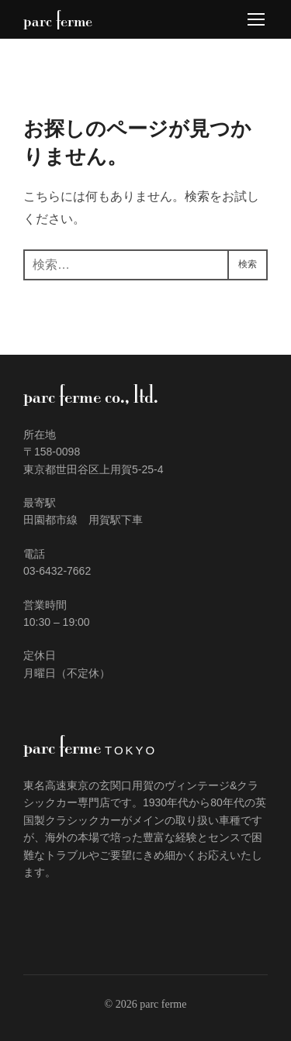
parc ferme (57, 19)
